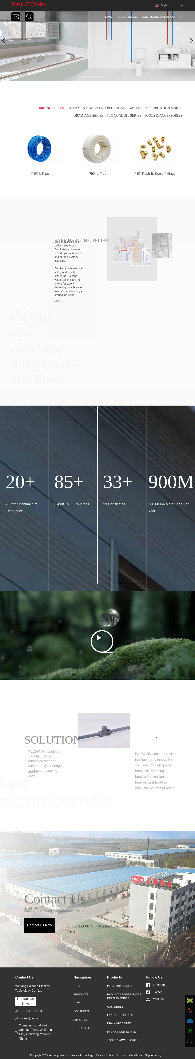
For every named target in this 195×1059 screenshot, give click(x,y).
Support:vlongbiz (155, 1055)
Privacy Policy (104, 1055)
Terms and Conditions (129, 1055)
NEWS (78, 1002)
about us (163, 16)
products (121, 16)
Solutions (149, 16)
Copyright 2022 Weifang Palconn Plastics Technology (61, 1055)
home (108, 16)
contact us (176, 22)
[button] (191, 40)
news (133, 16)
